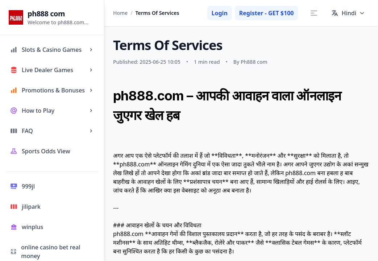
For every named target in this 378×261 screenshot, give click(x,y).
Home (120, 12)
